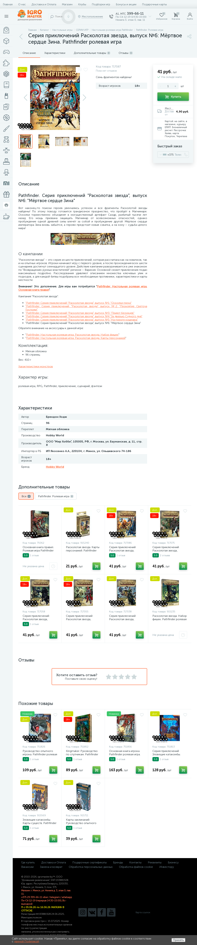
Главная (8, 4)
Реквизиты (154, 862)
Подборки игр (101, 4)
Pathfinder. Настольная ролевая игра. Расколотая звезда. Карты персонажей (75, 338)
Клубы (82, 4)
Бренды (118, 862)
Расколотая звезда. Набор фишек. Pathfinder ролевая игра (169, 619)
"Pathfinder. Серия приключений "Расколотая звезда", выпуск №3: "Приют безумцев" (79, 313)
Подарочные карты (154, 4)
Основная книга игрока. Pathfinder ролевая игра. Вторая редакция (124, 754)
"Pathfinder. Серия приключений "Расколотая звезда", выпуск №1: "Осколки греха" (78, 303)
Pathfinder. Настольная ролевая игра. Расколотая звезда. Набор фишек (72, 334)
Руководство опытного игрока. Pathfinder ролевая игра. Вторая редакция (40, 754)
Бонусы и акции (126, 4)
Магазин (67, 4)
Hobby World (55, 466)
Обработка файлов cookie (136, 867)
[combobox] (166, 155)
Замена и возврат (51, 867)
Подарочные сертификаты (89, 862)
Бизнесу (173, 862)
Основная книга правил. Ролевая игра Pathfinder (38, 548)
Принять (178, 940)
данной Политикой (26, 941)
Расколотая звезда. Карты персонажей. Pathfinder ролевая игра (82, 550)
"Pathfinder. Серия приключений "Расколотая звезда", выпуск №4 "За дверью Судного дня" (83, 316)
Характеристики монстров (35, 366)
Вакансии (27, 867)
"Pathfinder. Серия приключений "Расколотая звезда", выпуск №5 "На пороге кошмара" (81, 319)
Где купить (28, 862)
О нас (22, 4)
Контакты (135, 862)
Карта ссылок (143, 912)
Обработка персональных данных (91, 867)
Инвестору (166, 867)
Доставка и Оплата (43, 4)
